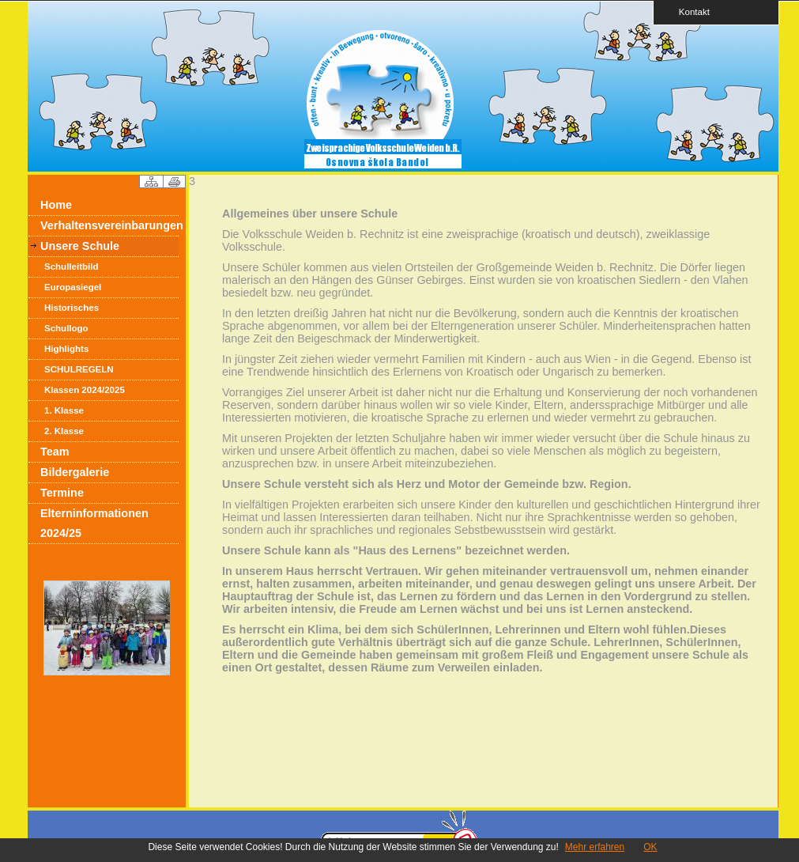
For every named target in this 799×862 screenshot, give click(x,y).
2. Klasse (64, 431)
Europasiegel (72, 287)
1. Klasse (64, 410)
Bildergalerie (74, 472)
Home (56, 204)
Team (55, 451)
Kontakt (689, 11)
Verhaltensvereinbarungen (109, 225)
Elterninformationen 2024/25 (94, 523)
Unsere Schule (79, 246)
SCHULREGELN (79, 369)
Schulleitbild (71, 266)
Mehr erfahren (594, 847)
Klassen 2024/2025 (84, 390)
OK (650, 847)
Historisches (71, 307)
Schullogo (66, 328)
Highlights (66, 348)
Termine (62, 492)
